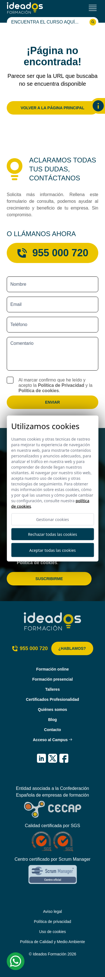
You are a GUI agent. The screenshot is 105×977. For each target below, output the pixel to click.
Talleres (52, 689)
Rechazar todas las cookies (52, 534)
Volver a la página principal (53, 108)
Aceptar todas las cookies (52, 550)
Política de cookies (38, 390)
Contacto (52, 729)
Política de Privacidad (61, 385)
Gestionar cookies (52, 519)
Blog (52, 719)
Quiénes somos (52, 709)
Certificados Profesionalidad (52, 699)
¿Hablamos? (72, 648)
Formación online (52, 669)
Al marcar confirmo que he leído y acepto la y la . (55, 385)
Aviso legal (52, 911)
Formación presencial (52, 679)
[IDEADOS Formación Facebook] (63, 758)
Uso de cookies (52, 931)
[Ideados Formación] (25, 8)
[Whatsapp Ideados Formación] (16, 961)
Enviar (52, 402)
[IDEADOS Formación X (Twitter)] (52, 758)
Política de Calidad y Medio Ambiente (52, 941)
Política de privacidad (52, 921)
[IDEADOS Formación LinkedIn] (41, 758)
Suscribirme (49, 578)
